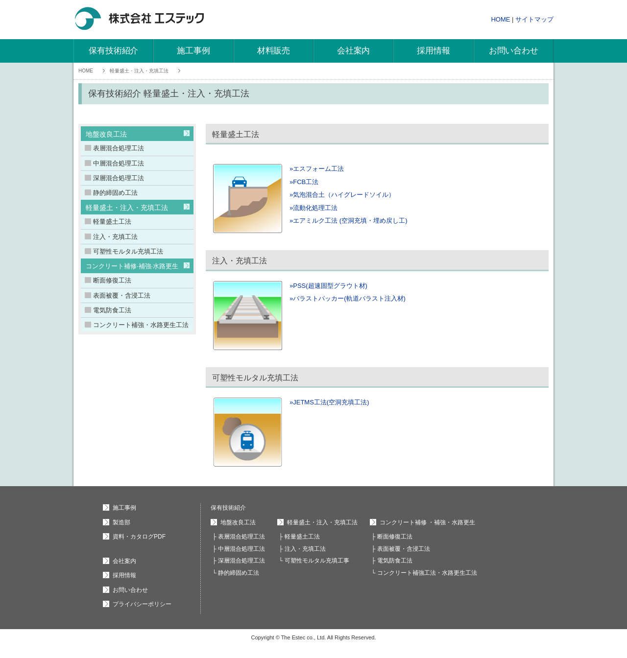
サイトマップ (534, 19)
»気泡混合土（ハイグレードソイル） (342, 194)
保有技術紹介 (113, 50)
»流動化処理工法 (313, 208)
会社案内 (353, 50)
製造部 (121, 522)
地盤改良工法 (106, 134)
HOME (500, 19)
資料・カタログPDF (139, 536)
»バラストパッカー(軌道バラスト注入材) (347, 298)
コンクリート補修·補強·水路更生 (132, 266)
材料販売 (273, 50)
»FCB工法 (303, 182)
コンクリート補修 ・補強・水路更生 (427, 522)
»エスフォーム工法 (316, 168)
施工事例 (193, 50)
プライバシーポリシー (142, 604)
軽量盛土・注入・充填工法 (139, 70)
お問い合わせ (513, 50)
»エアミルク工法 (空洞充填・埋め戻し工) (348, 220)
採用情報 (433, 50)
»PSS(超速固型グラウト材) (328, 285)
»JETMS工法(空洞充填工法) (329, 402)
